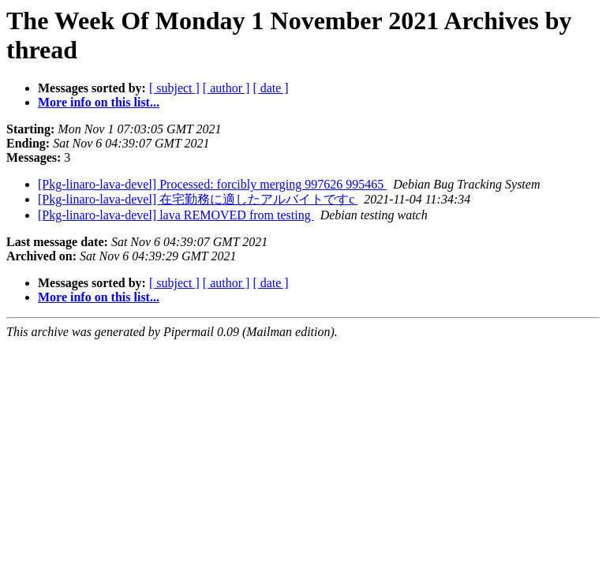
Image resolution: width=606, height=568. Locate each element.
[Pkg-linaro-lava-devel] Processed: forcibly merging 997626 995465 (212, 184)
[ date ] (270, 88)
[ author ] (226, 88)
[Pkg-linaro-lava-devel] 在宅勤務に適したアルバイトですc (197, 199)
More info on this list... (98, 102)
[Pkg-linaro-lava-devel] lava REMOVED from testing (176, 215)
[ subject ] (174, 88)
